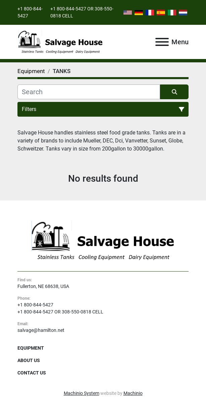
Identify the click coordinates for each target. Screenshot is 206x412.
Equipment (30, 348)
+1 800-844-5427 (35, 304)
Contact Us (31, 372)
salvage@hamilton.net (40, 330)
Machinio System (81, 393)
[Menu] (162, 42)
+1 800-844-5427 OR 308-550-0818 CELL (60, 311)
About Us (28, 360)
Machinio (133, 393)
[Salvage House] (103, 240)
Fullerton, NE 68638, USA (43, 286)
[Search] (88, 91)
